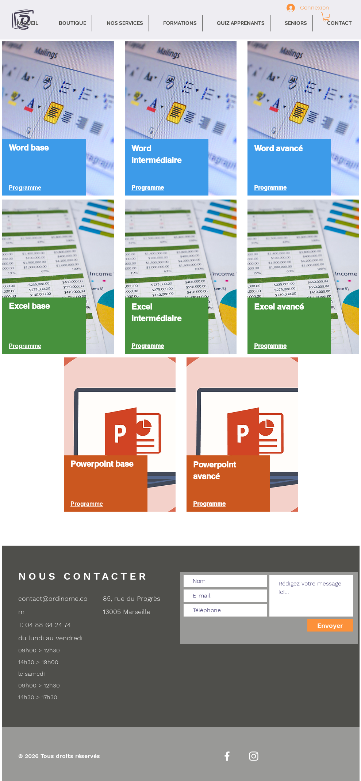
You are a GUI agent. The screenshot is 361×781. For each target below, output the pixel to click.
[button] (120, 23)
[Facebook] (227, 756)
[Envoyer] (330, 625)
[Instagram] (253, 756)
